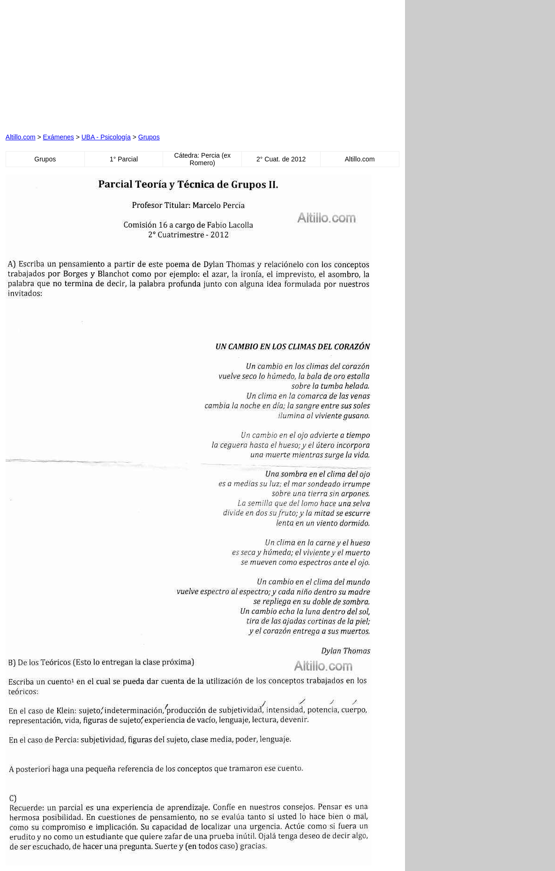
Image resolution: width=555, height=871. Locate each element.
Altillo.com (21, 137)
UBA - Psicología (106, 137)
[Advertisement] (112, 64)
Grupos (149, 137)
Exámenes (58, 137)
